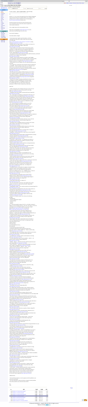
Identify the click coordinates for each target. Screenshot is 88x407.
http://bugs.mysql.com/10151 (24, 214)
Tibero (2, 26)
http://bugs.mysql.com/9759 (24, 271)
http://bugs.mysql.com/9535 (14, 358)
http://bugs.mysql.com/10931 (14, 286)
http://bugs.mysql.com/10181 (14, 322)
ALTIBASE (3, 25)
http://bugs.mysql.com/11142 (26, 175)
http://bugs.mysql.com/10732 (14, 187)
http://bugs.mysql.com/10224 (14, 318)
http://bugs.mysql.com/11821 (14, 124)
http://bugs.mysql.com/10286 (17, 365)
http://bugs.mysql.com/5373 (18, 299)
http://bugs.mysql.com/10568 (14, 185)
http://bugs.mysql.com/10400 (14, 355)
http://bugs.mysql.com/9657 (14, 133)
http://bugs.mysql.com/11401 (17, 141)
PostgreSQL (3, 13)
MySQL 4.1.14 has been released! (18, 392)
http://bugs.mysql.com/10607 (14, 340)
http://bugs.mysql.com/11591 (25, 112)
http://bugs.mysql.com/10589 (14, 117)
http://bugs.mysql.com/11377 (14, 181)
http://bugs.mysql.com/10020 (14, 345)
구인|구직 (2, 34)
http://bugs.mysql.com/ (24, 29)
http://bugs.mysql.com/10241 (14, 362)
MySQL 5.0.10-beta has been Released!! (19, 394)
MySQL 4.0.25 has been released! (18, 399)
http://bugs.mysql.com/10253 (17, 230)
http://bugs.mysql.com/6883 (14, 56)
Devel (78, 3)
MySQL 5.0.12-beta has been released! (19, 391)
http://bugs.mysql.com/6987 (16, 91)
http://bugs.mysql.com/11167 (26, 279)
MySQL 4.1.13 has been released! (18, 395)
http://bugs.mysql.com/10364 (14, 217)
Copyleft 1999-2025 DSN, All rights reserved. (50, 403)
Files (80, 3)
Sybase (2, 18)
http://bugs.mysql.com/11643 (14, 121)
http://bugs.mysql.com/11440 (19, 138)
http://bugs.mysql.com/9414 (23, 135)
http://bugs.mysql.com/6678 (27, 333)
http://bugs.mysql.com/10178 (14, 173)
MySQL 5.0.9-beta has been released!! (19, 397)
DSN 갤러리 (3, 36)
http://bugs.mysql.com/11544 (19, 144)
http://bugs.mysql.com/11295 (24, 192)
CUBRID (2, 23)
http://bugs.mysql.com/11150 (14, 283)
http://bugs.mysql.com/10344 (17, 347)
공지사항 (2, 32)
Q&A (67, 3)
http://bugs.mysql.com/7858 (14, 258)
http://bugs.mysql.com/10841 (19, 269)
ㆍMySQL (2, 12)
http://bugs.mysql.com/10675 (19, 282)
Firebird (2, 14)
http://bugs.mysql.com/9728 (18, 69)
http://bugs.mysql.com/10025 (19, 328)
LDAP (2, 24)
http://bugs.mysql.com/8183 (14, 291)
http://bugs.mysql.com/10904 (22, 52)
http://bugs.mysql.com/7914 (22, 351)
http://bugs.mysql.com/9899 (28, 74)
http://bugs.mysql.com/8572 (14, 309)
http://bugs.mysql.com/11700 (19, 109)
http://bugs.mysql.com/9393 (22, 146)
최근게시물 (3, 41)
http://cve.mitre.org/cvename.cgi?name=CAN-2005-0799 (19, 209)
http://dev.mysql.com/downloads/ (14, 20)
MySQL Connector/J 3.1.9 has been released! (20, 400)
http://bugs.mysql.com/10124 (14, 128)
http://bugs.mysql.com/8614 (25, 245)
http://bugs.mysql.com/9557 (18, 158)
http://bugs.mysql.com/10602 (14, 315)
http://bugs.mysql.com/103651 (15, 151)
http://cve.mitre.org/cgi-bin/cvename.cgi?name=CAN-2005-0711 (20, 41)
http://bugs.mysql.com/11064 (17, 194)
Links (83, 3)
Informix (2, 17)
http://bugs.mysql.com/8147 (14, 70)
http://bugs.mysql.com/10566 (14, 46)
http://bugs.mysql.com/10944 (17, 265)
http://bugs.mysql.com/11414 (21, 130)
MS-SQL (2, 19)
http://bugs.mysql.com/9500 (16, 275)
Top (71, 387)
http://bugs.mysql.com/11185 (14, 179)
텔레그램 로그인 (4, 7)
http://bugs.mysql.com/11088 (14, 294)
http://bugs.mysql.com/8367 (25, 76)
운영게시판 (3, 40)
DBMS (2, 11)
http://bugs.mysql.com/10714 (22, 311)
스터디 (2, 29)
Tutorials (74, 3)
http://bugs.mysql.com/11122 (14, 165)
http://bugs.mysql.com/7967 (14, 234)
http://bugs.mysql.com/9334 (14, 77)
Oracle (2, 15)
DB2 (1, 20)
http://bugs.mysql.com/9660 (14, 306)
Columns (70, 3)
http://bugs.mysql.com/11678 (24, 105)
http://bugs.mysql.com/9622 (26, 373)
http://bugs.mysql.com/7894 (29, 253)
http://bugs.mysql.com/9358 (14, 93)
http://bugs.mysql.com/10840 (14, 263)
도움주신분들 (3, 37)
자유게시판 (3, 33)
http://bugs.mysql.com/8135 (22, 251)
